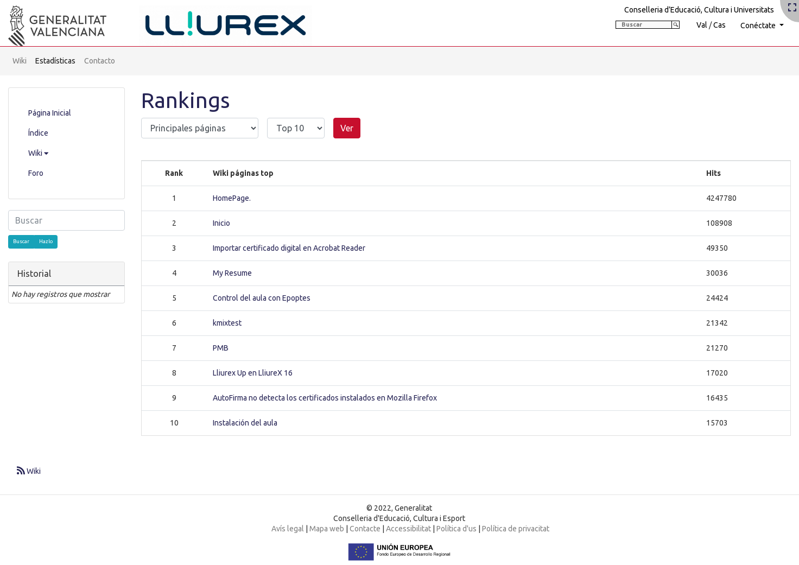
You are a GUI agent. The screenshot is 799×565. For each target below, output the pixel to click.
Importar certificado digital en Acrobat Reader (289, 248)
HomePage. (232, 198)
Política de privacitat (515, 528)
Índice (38, 133)
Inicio (221, 223)
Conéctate (758, 25)
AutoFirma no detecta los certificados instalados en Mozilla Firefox (325, 397)
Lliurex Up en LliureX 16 (253, 373)
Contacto (99, 60)
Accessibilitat (408, 528)
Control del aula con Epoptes (261, 298)
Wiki (19, 60)
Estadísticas (55, 60)
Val (701, 25)
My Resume (232, 273)
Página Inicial (49, 113)
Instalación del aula (245, 422)
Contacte (365, 528)
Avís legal (287, 528)
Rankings (185, 100)
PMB (221, 348)
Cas (719, 25)
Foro (35, 173)
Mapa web (326, 528)
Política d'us (456, 528)
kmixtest (227, 323)
